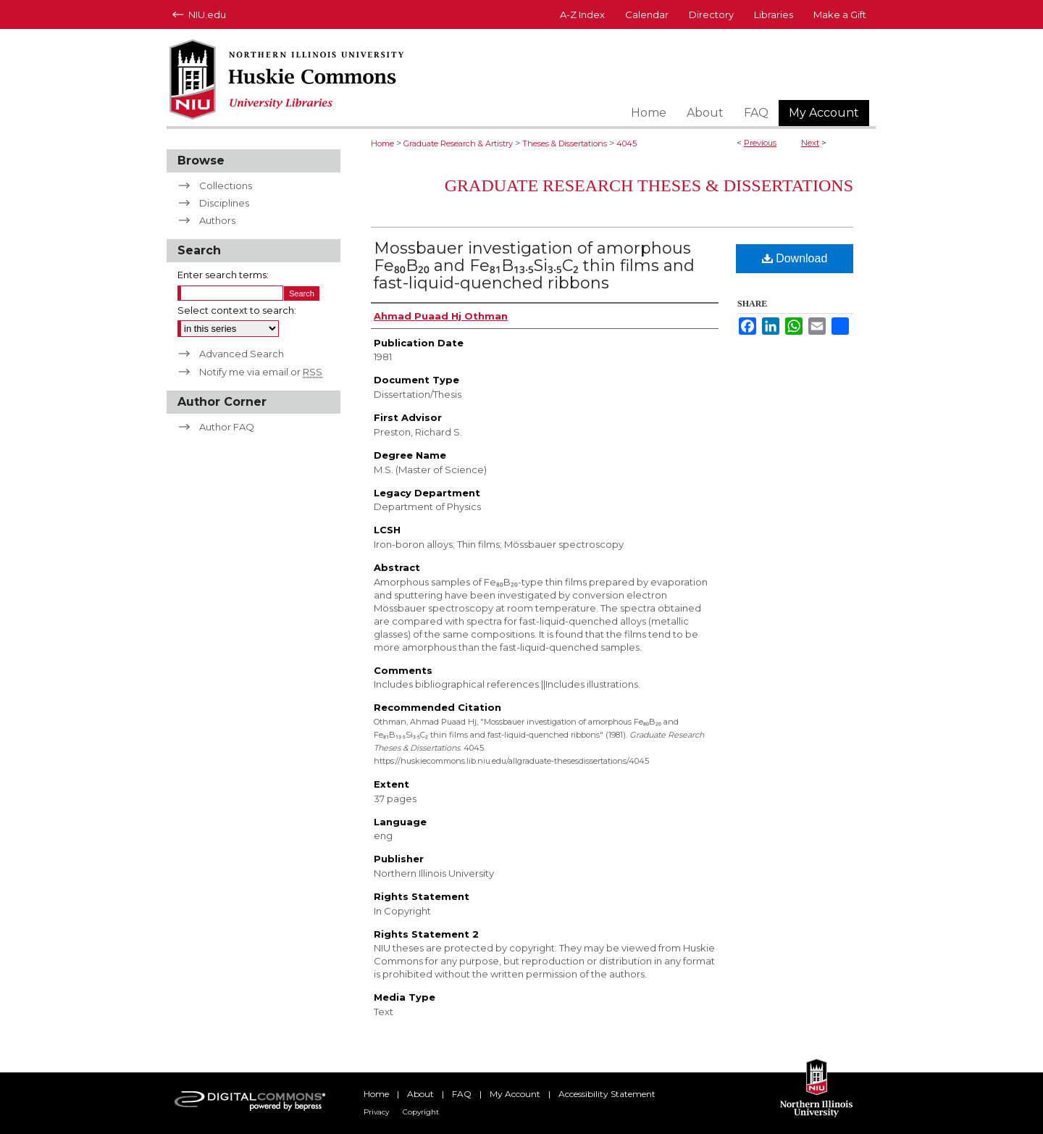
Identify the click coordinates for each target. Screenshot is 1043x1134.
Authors (217, 220)
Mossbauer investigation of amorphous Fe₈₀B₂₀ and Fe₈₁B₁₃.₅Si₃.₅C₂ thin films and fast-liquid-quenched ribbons (534, 265)
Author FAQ (226, 427)
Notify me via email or (260, 372)
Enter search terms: (223, 274)
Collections (225, 185)
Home (382, 143)
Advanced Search (241, 353)
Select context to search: (236, 310)
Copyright (421, 1112)
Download (795, 258)
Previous (760, 143)
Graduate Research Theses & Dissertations (649, 185)
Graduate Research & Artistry (458, 143)
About (420, 1093)
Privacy (376, 1112)
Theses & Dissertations (564, 143)
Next (810, 143)
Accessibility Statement (606, 1093)
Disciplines (224, 203)
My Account (515, 1093)
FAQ (462, 1093)
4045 (626, 143)
